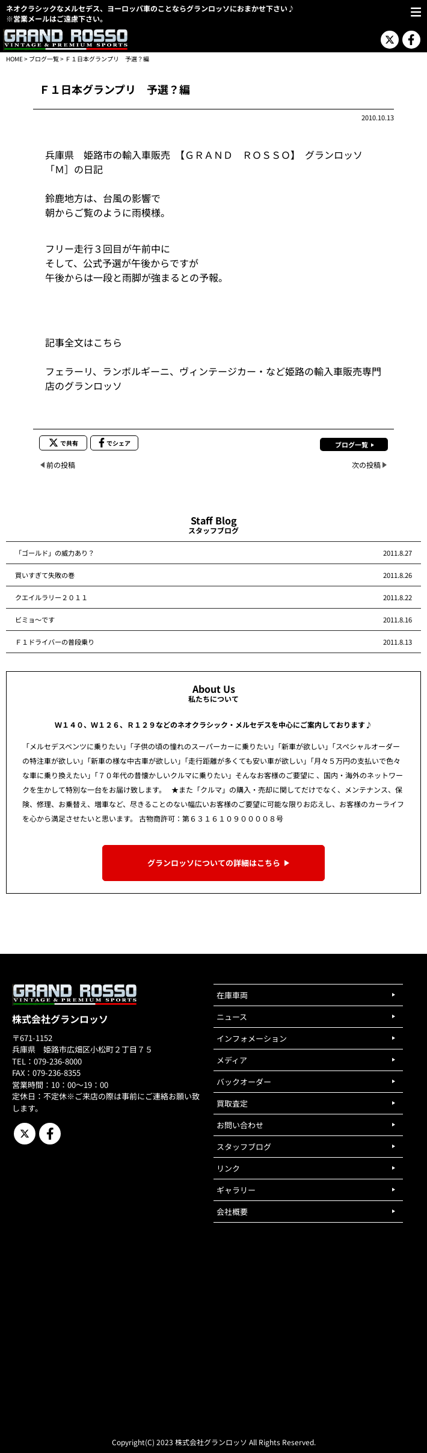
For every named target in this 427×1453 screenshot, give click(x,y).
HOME (14, 58)
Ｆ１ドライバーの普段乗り (54, 642)
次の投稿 (366, 464)
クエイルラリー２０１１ (51, 597)
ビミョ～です (35, 619)
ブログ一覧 (44, 58)
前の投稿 (60, 464)
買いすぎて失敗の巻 (45, 575)
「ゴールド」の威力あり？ (54, 553)
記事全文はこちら (83, 342)
